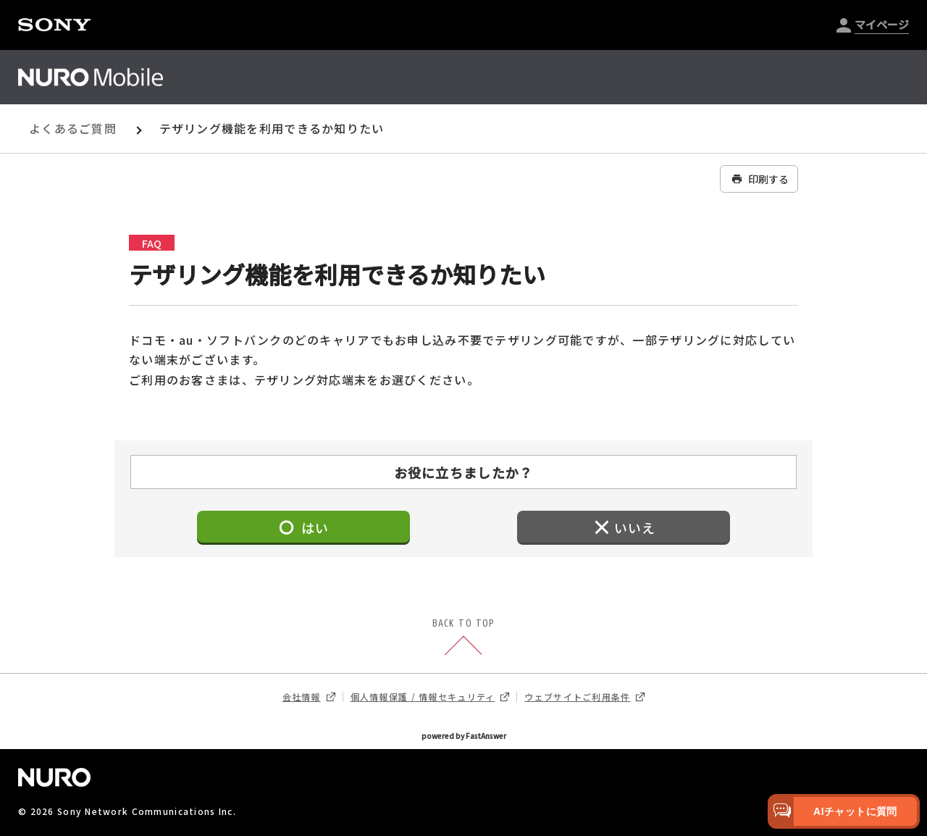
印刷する (759, 179)
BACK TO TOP (463, 638)
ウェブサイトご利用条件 (584, 697)
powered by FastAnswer (463, 735)
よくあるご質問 (73, 128)
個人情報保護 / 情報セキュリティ (430, 697)
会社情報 (308, 697)
